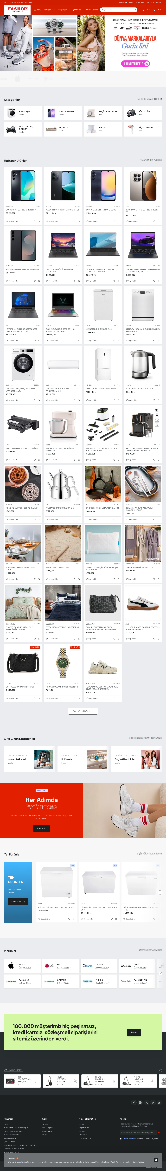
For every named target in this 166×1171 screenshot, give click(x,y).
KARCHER (89, 444)
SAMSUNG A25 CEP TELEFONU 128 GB (101, 210)
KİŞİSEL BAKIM (146, 127)
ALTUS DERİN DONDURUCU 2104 (99, 329)
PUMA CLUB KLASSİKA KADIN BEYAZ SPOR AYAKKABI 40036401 (143, 628)
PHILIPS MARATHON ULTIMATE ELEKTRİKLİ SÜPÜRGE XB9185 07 (102, 1078)
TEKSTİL (103, 127)
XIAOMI (48, 206)
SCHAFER (129, 504)
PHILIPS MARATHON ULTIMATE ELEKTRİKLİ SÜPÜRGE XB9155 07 (140, 1078)
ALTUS (88, 325)
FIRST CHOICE (10, 623)
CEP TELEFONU (66, 111)
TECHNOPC (90, 266)
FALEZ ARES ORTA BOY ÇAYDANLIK (60, 508)
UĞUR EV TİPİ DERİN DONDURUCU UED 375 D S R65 (99, 908)
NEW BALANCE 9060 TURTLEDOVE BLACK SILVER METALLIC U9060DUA (102, 688)
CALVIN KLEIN (90, 623)
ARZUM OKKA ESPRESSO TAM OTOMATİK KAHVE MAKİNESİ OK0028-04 (142, 449)
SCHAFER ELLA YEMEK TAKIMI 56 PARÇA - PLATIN (22, 568)
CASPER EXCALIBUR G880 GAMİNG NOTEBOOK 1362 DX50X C (60, 330)
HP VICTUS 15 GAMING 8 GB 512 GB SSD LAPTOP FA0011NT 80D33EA (21, 330)
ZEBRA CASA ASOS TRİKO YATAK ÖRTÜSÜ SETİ (62, 628)
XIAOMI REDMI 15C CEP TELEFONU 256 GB (62, 210)
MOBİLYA (63, 127)
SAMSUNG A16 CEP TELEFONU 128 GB (21, 210)
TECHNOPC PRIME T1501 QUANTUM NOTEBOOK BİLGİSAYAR (100, 270)
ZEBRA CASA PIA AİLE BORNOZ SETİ (140, 567)
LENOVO (49, 266)
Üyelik (44, 1119)
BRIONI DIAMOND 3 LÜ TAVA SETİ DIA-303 (102, 508)
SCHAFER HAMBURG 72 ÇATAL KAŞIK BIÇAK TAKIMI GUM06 (140, 509)
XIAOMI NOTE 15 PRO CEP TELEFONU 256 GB (142, 211)
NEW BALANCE (91, 683)
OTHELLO (89, 564)
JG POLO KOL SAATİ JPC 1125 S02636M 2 (62, 687)
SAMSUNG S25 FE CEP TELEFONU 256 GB (22, 269)
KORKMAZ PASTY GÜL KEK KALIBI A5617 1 (22, 508)
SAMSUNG (9, 206)
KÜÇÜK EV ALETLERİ (108, 111)
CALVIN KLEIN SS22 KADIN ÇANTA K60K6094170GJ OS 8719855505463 (101, 628)
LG (58, 964)
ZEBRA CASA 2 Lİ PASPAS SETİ (57, 567)
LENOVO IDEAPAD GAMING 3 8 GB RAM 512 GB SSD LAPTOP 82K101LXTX (143, 270)
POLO (48, 683)
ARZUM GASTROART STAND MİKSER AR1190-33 (60, 449)
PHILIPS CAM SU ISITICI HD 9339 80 (140, 389)
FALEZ (48, 504)
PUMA (127, 623)
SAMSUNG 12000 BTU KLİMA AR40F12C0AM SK (57, 390)
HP (7, 325)
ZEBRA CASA (50, 564)
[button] (4, 66)
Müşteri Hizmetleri (87, 1119)
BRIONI (88, 504)
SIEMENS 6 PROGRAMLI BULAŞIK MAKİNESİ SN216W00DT (143, 330)
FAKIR (7, 444)
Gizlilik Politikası (139, 1162)
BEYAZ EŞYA (25, 111)
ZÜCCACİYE (144, 111)
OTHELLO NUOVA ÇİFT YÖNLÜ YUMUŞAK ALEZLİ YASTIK (102, 568)
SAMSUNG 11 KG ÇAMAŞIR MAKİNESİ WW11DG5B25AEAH (20, 390)
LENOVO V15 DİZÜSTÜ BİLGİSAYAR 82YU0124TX (59, 270)
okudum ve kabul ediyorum (139, 1138)
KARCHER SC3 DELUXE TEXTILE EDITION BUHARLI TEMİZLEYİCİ (101, 449)
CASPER (48, 325)
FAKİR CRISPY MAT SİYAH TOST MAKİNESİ (22, 448)
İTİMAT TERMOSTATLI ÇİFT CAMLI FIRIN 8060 (25, 1078)
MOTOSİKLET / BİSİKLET (26, 127)
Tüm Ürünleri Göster (81, 711)
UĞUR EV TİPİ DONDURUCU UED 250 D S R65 (56, 907)
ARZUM (48, 444)
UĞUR (40, 904)
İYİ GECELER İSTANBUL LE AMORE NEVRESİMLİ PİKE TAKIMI (19, 628)
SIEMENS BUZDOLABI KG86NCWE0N (101, 389)
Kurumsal (8, 1119)
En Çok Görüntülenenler (13, 1070)
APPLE (22, 964)
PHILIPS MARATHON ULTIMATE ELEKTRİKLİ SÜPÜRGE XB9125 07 (63, 1078)
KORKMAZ (9, 504)
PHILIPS (128, 385)
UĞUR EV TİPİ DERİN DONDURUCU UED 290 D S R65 (141, 908)
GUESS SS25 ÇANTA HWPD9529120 (20, 687)
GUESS (8, 683)
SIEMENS (129, 325)
